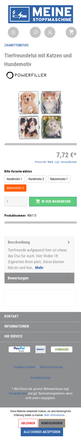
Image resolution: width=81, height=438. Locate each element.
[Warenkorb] (71, 32)
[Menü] (13, 32)
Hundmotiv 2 (36, 179)
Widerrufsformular (51, 367)
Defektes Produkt (24, 367)
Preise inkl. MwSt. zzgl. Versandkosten (56, 162)
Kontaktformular (41, 377)
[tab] (39, 255)
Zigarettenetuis (16, 45)
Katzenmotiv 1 (59, 179)
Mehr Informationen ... (55, 415)
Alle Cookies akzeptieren (42, 432)
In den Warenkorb (53, 201)
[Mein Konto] (49, 32)
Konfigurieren (51, 423)
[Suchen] (35, 32)
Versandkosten (18, 393)
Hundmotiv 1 (14, 179)
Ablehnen (28, 423)
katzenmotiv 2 (15, 188)
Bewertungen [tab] (39, 278)
